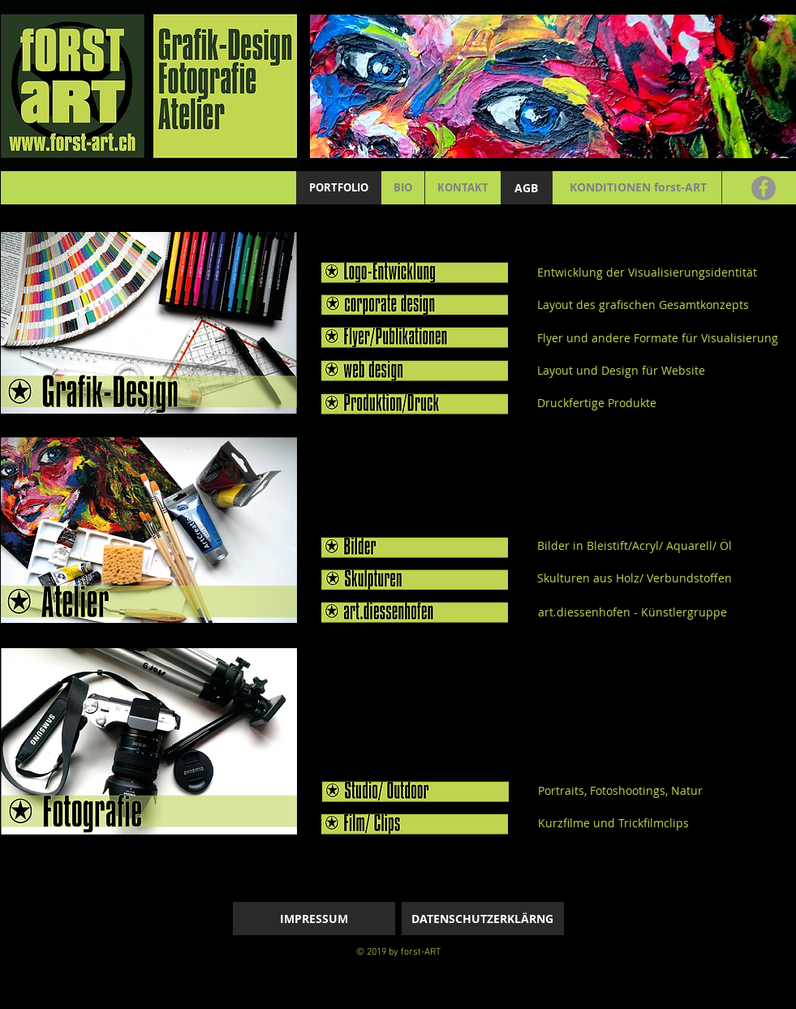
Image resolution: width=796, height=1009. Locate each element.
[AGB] (527, 187)
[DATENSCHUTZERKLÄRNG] (483, 918)
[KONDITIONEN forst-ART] (638, 187)
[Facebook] (763, 188)
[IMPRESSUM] (314, 918)
